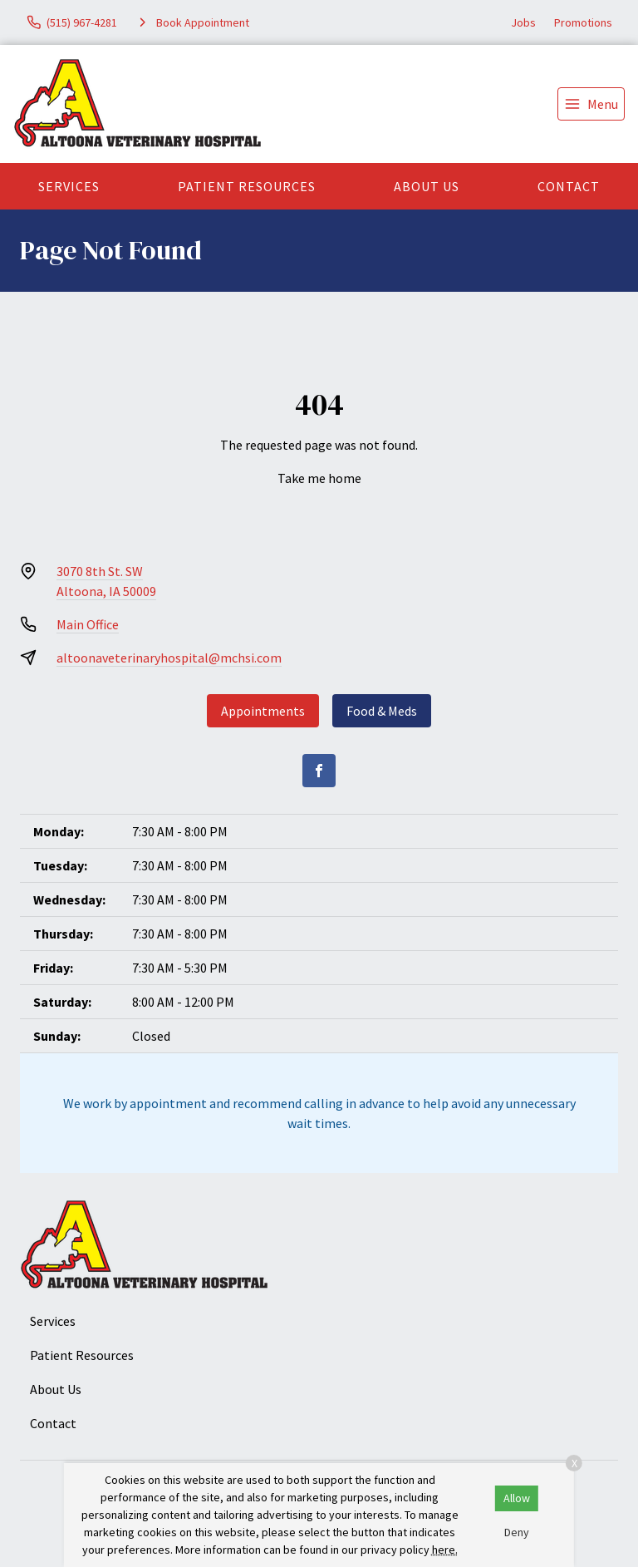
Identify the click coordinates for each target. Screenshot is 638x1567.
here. (445, 1549)
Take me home (319, 478)
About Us (426, 186)
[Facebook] (319, 770)
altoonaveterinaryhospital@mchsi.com (169, 657)
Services (69, 186)
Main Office (87, 624)
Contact (568, 186)
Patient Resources (247, 186)
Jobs (523, 22)
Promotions (583, 22)
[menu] (591, 104)
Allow (516, 1498)
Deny (516, 1532)
